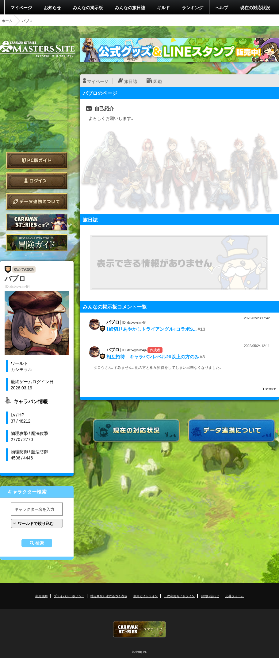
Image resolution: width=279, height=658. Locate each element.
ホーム (7, 20)
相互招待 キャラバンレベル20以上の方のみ (152, 356)
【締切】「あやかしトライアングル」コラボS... (151, 328)
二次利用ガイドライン (179, 595)
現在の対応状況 (255, 7)
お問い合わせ (210, 595)
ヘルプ (221, 7)
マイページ (21, 7)
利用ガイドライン (145, 595)
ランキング (192, 7)
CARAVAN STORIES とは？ (36, 222)
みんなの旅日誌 (130, 7)
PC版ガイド (36, 160)
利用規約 (41, 595)
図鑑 (157, 81)
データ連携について (36, 201)
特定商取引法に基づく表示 (108, 595)
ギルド (163, 7)
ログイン (36, 180)
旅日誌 (130, 81)
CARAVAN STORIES (139, 629)
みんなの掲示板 (88, 7)
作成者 (155, 350)
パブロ (112, 322)
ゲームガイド (36, 242)
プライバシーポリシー (69, 595)
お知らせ (52, 7)
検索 (39, 543)
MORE (271, 389)
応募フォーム (234, 595)
